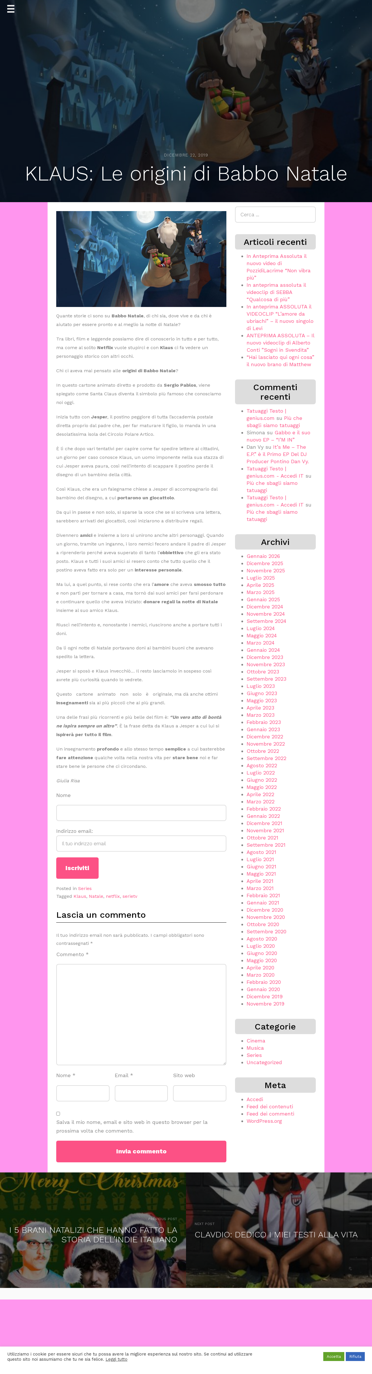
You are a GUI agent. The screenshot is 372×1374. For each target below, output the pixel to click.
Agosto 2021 (261, 852)
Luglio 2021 (260, 859)
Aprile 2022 (260, 794)
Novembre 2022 (266, 744)
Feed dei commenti (270, 1114)
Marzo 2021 (260, 888)
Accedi (255, 1099)
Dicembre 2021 (264, 823)
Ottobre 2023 (263, 672)
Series (85, 888)
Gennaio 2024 (263, 650)
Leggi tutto (116, 1359)
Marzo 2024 (261, 643)
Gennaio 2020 (263, 989)
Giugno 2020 (262, 953)
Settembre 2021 (266, 845)
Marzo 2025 (261, 592)
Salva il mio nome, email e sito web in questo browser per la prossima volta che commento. (132, 1126)
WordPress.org (264, 1121)
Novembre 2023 (266, 664)
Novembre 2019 (265, 1004)
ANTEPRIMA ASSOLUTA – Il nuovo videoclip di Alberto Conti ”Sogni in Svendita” (280, 342)
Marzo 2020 (261, 975)
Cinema (256, 1041)
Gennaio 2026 (263, 556)
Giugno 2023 (262, 693)
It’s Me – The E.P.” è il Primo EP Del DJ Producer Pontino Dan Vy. (278, 454)
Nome (63, 795)
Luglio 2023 (261, 686)
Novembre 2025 (266, 570)
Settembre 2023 (266, 679)
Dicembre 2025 (265, 563)
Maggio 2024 (262, 635)
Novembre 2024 (266, 614)
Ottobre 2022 (263, 751)
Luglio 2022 (261, 773)
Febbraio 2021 (263, 895)
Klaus (80, 896)
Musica (255, 1048)
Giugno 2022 (262, 780)
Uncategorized (264, 1062)
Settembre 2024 (266, 621)
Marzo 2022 (261, 801)
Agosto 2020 (262, 939)
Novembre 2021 (265, 830)
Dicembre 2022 (265, 736)
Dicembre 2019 (265, 996)
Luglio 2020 (261, 946)
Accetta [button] (334, 1356)
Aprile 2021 (260, 881)
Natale (96, 896)
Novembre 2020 (266, 917)
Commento (72, 954)
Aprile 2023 (260, 708)
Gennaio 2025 (263, 599)
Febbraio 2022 (264, 809)
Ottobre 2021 (262, 838)
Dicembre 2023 (265, 657)
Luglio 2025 (261, 578)
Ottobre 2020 (263, 924)
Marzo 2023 (261, 715)
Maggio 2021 (261, 874)
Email (124, 1075)
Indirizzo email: (141, 840)
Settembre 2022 (266, 758)
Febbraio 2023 (264, 722)
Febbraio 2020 (264, 982)
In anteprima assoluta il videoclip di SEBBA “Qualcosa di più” (276, 292)
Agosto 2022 (262, 765)
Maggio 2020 (262, 960)
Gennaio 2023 (263, 729)
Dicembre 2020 (265, 910)
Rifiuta (355, 1356)
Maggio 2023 (262, 700)
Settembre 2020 (266, 931)
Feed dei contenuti (270, 1106)
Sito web (184, 1075)
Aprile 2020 (260, 968)
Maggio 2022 (262, 787)
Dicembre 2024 (265, 607)
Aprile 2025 (260, 585)
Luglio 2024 (261, 628)
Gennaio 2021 (263, 903)
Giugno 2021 (261, 866)
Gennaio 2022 (263, 816)
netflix (113, 896)
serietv (130, 896)
